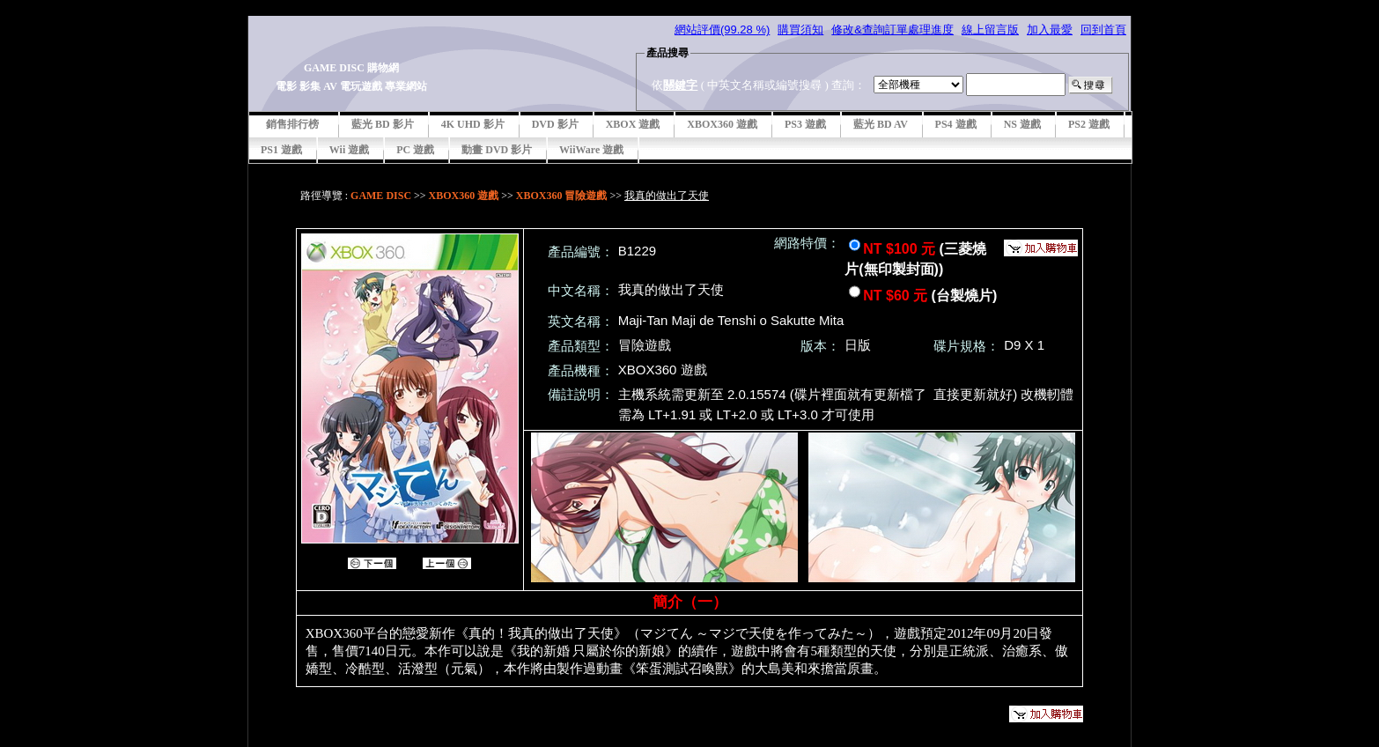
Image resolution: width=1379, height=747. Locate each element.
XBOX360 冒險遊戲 (562, 195)
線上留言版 (990, 29)
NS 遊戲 (1022, 124)
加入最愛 (1050, 29)
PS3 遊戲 (805, 124)
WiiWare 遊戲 (591, 150)
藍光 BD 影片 (382, 124)
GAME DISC (380, 195)
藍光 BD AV (880, 124)
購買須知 (800, 29)
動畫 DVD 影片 (496, 150)
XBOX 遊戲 (633, 124)
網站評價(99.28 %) (722, 29)
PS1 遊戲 (281, 150)
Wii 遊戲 (349, 150)
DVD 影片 (555, 124)
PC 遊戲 (415, 150)
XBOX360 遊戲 (722, 124)
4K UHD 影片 (473, 124)
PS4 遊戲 (956, 124)
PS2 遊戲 (1089, 124)
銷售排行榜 (292, 124)
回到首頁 (1103, 29)
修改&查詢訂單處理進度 (892, 29)
